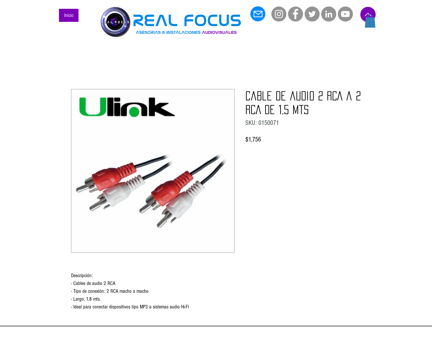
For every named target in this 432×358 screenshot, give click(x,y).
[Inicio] (69, 15)
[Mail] (258, 14)
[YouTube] (345, 14)
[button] (370, 21)
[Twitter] (312, 14)
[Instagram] (278, 14)
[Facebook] (295, 14)
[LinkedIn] (328, 14)
